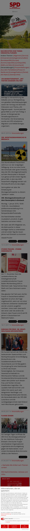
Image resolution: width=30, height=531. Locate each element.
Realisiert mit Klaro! (25, 529)
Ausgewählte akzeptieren (14, 526)
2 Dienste (7, 522)
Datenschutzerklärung (6, 514)
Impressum (3, 515)
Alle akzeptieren (24, 526)
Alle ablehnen (4, 526)
